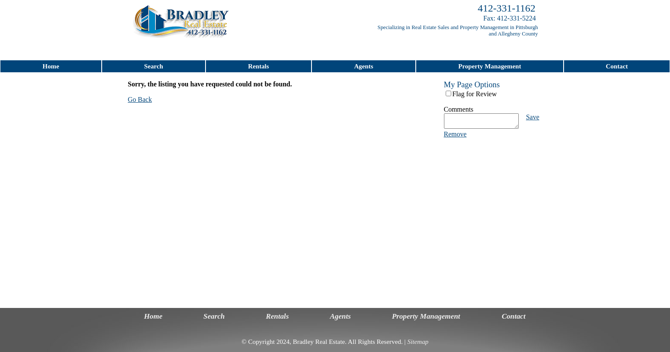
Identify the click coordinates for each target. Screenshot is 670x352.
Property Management (489, 66)
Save (532, 117)
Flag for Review (475, 94)
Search (153, 66)
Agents (363, 66)
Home (51, 66)
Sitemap (417, 341)
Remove (455, 136)
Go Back (140, 99)
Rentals (258, 66)
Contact (617, 66)
